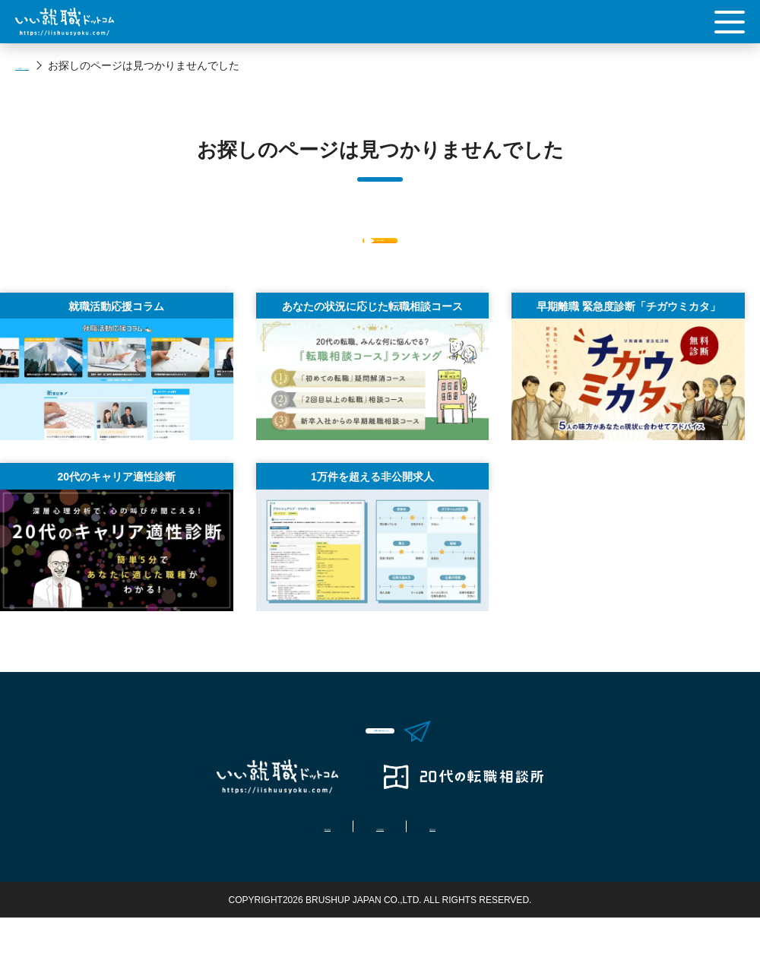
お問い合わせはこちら (395, 768)
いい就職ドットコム (63, 65)
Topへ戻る (380, 250)
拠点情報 (279, 881)
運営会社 (480, 881)
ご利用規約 (380, 881)
